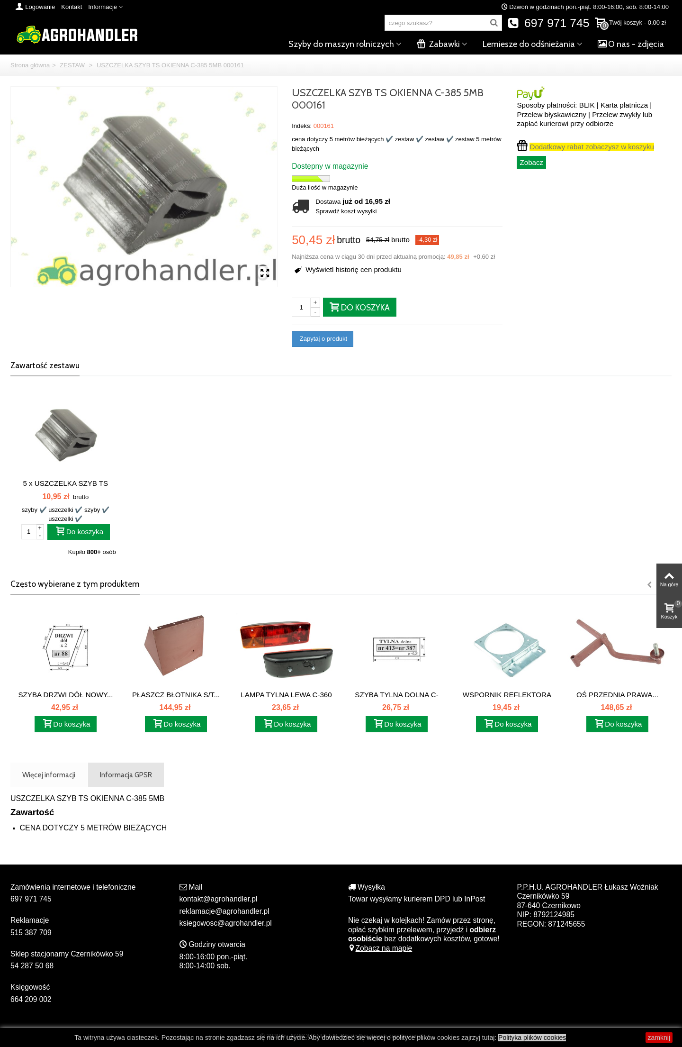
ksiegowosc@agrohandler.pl (225, 923)
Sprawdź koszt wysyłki (346, 211)
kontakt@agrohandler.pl (218, 899)
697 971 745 (549, 23)
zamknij (659, 1037)
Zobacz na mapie (380, 948)
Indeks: (302, 125)
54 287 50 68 (32, 966)
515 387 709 (31, 933)
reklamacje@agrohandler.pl (224, 911)
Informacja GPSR (126, 774)
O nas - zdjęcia (631, 44)
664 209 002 (31, 999)
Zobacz (531, 162)
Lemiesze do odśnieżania (529, 44)
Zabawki (438, 44)
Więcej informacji (48, 774)
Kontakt (71, 6)
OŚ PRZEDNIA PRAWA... (617, 695)
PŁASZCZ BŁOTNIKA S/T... (176, 695)
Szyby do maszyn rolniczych (341, 44)
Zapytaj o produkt (322, 338)
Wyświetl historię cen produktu (348, 269)
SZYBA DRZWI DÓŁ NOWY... (65, 695)
